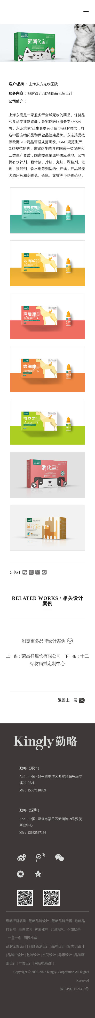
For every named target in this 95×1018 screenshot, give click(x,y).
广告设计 (25, 963)
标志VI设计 (76, 946)
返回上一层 (68, 700)
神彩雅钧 (41, 929)
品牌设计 (58, 946)
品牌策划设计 (39, 946)
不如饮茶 (74, 929)
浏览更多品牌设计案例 (47, 641)
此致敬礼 (57, 929)
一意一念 (14, 938)
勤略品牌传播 (62, 921)
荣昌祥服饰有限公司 (41, 656)
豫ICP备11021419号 (74, 989)
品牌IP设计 (16, 955)
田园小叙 (30, 938)
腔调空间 (25, 929)
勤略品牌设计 (39, 921)
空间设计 (49, 955)
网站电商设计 (44, 963)
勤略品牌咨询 (16, 921)
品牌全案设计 (16, 946)
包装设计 (33, 955)
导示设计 (65, 955)
